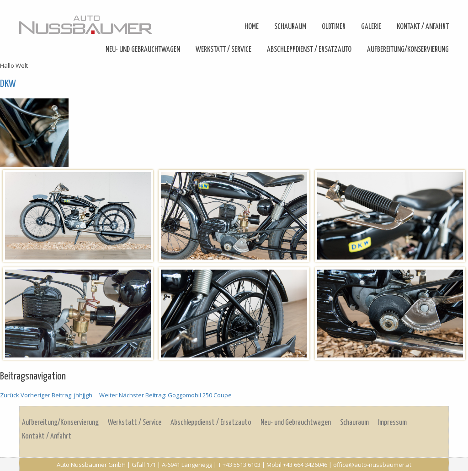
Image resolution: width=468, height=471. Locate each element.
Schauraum (290, 27)
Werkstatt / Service (223, 50)
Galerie (371, 27)
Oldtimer (334, 27)
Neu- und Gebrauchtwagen (143, 50)
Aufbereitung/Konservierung (408, 50)
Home (252, 27)
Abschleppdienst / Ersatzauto (309, 50)
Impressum (392, 423)
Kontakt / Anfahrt (423, 27)
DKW (8, 84)
